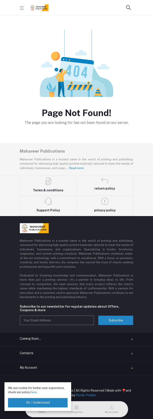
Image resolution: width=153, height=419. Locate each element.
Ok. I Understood (38, 402)
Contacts (26, 353)
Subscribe (116, 320)
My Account (28, 367)
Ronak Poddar (86, 395)
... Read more (75, 168)
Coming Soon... (30, 338)
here (34, 392)
